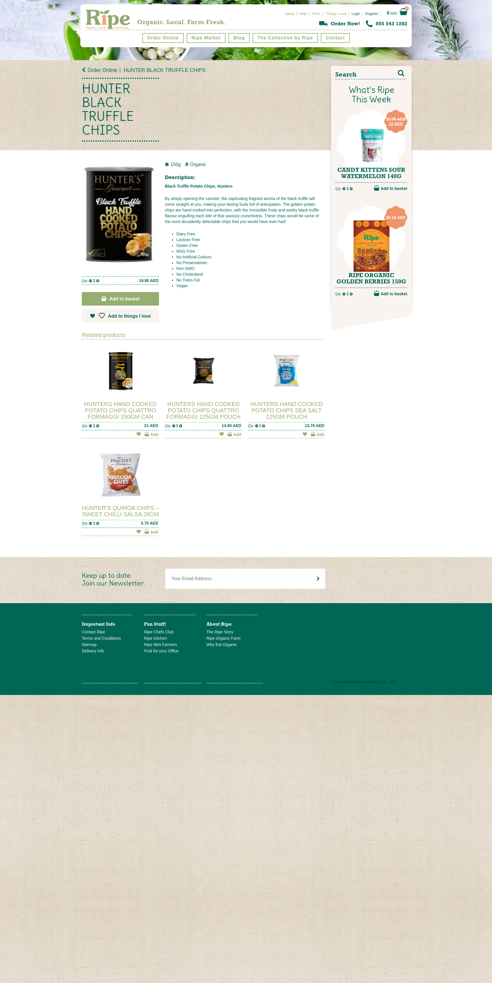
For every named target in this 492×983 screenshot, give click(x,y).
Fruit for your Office (161, 651)
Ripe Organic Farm (224, 638)
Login (356, 14)
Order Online (163, 37)
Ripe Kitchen (155, 638)
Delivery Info (93, 651)
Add (151, 434)
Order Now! (345, 23)
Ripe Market (206, 37)
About (289, 14)
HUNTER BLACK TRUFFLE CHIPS (165, 70)
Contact (335, 37)
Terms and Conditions (101, 638)
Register (371, 14)
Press (316, 14)
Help (302, 14)
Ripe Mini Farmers (160, 644)
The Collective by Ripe (285, 37)
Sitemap (89, 644)
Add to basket (124, 298)
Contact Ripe (93, 632)
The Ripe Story (220, 632)
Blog (239, 37)
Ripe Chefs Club (158, 632)
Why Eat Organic (222, 644)
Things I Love (336, 14)
